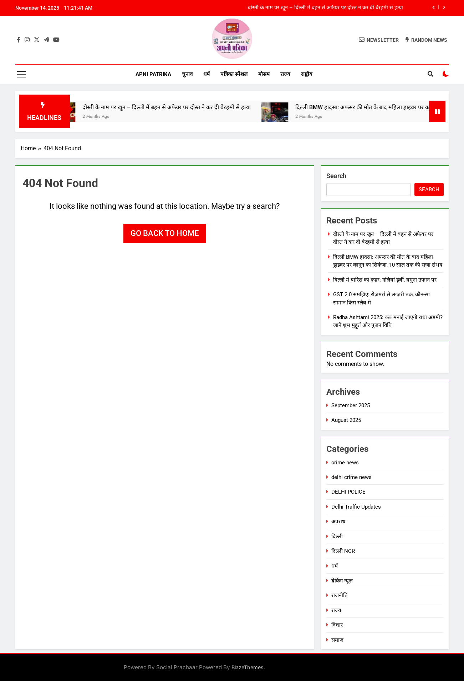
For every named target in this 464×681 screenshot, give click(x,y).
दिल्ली (337, 536)
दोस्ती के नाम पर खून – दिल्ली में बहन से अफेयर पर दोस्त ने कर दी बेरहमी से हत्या (325, 8)
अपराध (338, 521)
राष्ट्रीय (306, 74)
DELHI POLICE (348, 492)
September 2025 (350, 405)
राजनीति (339, 595)
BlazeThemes (247, 667)
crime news (345, 462)
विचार (337, 625)
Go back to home (165, 233)
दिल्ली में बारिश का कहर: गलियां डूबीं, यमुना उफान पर (385, 280)
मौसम (264, 74)
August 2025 (346, 420)
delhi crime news (351, 477)
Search (336, 176)
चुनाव (187, 74)
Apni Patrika (153, 74)
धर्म (206, 74)
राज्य (285, 74)
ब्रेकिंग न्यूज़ (342, 580)
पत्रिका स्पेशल (234, 74)
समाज (337, 640)
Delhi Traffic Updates (356, 507)
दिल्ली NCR (343, 551)
